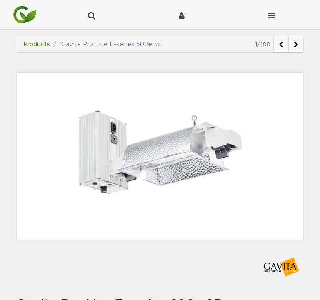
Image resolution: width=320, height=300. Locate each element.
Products (36, 44)
